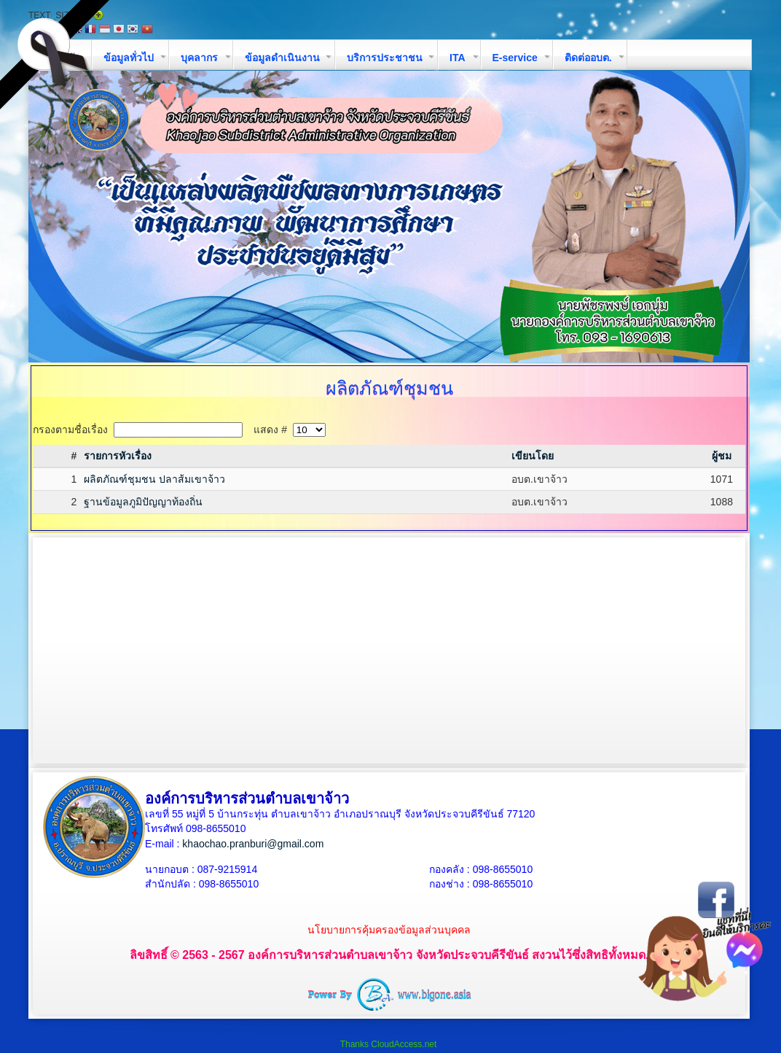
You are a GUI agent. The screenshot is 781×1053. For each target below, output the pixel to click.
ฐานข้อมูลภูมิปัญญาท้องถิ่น (143, 502)
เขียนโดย (532, 456)
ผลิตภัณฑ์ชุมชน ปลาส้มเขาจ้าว (154, 479)
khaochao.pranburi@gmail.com (252, 844)
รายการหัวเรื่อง (118, 456)
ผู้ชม (721, 456)
